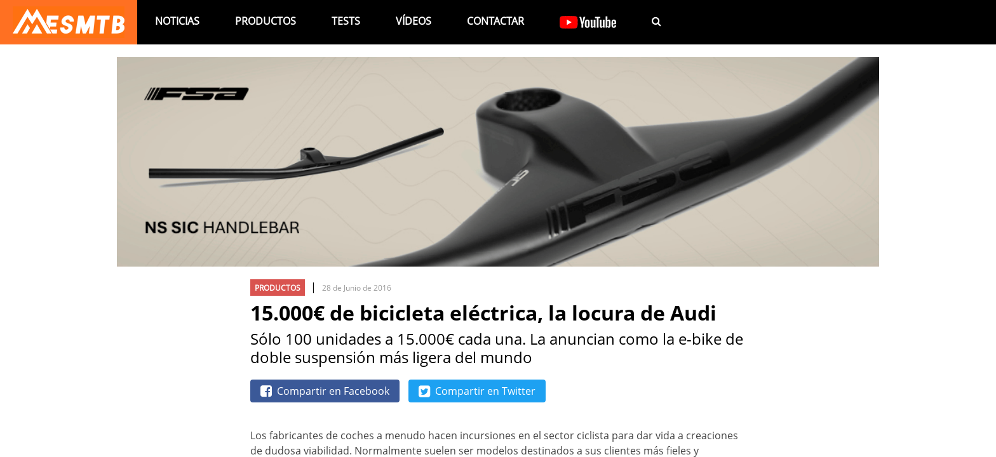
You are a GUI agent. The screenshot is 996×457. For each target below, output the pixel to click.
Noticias (177, 21)
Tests (346, 21)
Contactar (495, 21)
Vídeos (413, 21)
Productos (265, 21)
